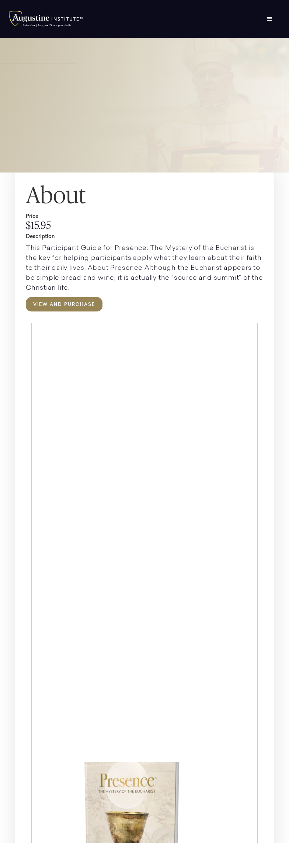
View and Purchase (64, 304)
